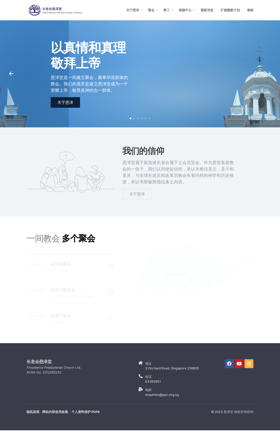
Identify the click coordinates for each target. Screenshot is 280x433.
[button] (11, 74)
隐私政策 (33, 414)
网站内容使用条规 (55, 414)
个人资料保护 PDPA (85, 414)
